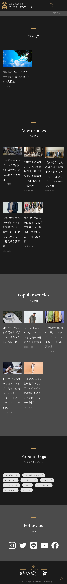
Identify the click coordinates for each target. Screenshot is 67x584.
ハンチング (47, 480)
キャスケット (10, 490)
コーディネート (11, 475)
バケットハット (43, 485)
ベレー (27, 485)
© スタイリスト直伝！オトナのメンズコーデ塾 (33, 582)
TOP (54, 13)
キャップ (26, 490)
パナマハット (10, 480)
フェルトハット (11, 485)
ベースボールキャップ (34, 475)
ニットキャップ (29, 480)
